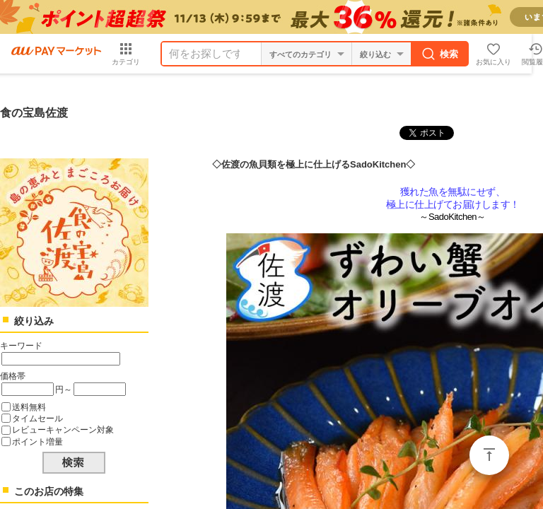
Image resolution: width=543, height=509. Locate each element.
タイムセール (37, 418)
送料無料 (29, 406)
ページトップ (489, 455)
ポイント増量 (37, 441)
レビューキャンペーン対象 (63, 429)
